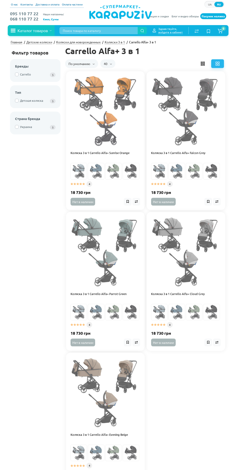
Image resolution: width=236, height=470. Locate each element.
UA (210, 4)
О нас (14, 4)
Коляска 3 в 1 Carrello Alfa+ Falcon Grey (178, 153)
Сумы (55, 19)
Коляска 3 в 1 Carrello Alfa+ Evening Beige (99, 434)
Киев (46, 19)
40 (108, 64)
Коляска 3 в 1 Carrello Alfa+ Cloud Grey (178, 294)
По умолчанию (82, 64)
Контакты (26, 4)
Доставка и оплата (47, 4)
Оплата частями (72, 4)
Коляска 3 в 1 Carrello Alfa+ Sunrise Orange (100, 153)
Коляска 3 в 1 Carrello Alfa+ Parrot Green (99, 294)
